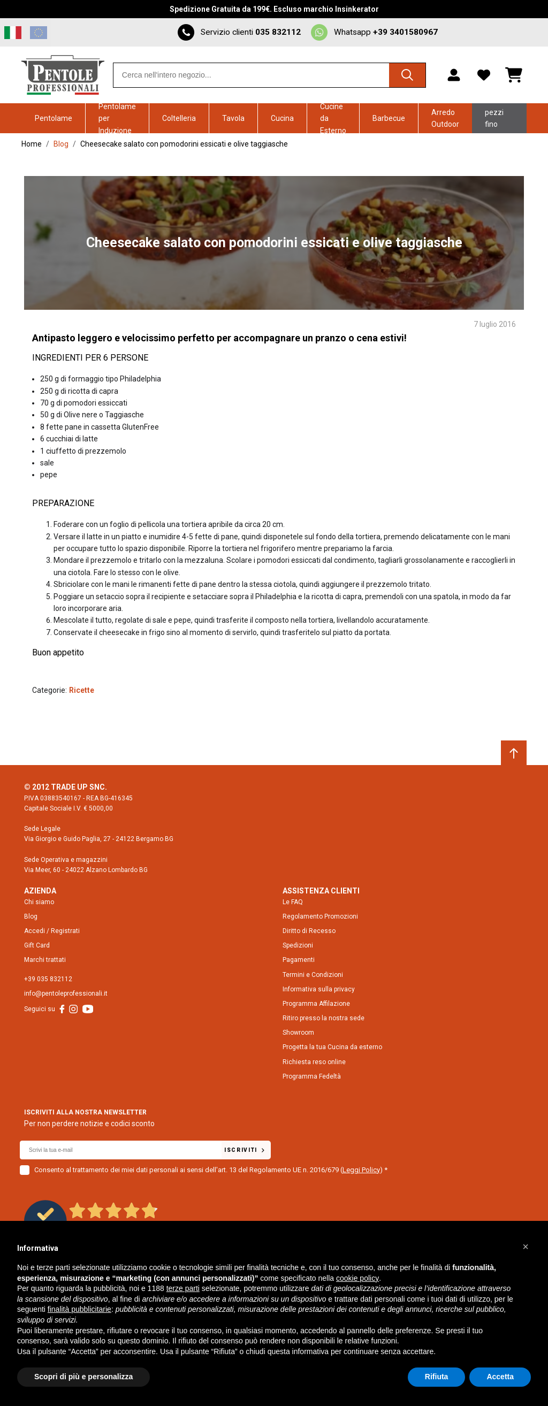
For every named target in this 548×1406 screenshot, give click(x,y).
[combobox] (269, 75)
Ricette (82, 690)
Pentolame (53, 118)
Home (31, 144)
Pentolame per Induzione (117, 118)
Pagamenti (299, 960)
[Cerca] (406, 75)
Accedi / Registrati (52, 931)
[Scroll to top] (514, 753)
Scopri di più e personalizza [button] (83, 1376)
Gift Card (37, 945)
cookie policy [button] (357, 1278)
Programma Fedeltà (312, 1076)
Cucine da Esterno (333, 118)
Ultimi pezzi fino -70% (494, 118)
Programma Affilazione (316, 1003)
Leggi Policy (361, 1169)
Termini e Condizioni (313, 974)
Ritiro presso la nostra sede (323, 1018)
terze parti (183, 1288)
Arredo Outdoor (445, 118)
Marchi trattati (45, 960)
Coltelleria (179, 118)
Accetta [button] (500, 1376)
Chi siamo (39, 901)
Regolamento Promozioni (320, 916)
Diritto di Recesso (309, 931)
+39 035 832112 (48, 978)
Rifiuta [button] (436, 1376)
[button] (525, 1246)
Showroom (298, 1032)
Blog (61, 144)
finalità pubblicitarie (79, 1309)
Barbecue (388, 118)
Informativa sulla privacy (319, 989)
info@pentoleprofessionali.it (66, 993)
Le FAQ (293, 901)
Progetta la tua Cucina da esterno (332, 1047)
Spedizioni (298, 945)
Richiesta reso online (314, 1062)
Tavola (233, 118)
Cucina (282, 118)
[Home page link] (62, 75)
